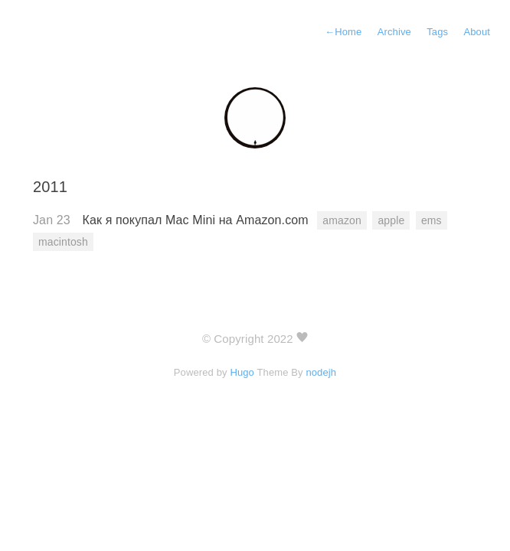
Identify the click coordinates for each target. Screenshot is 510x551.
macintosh (63, 242)
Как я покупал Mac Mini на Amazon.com (197, 220)
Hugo (242, 372)
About (476, 31)
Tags (437, 31)
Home (343, 31)
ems (431, 220)
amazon (341, 220)
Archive (394, 31)
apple (391, 220)
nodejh (321, 372)
